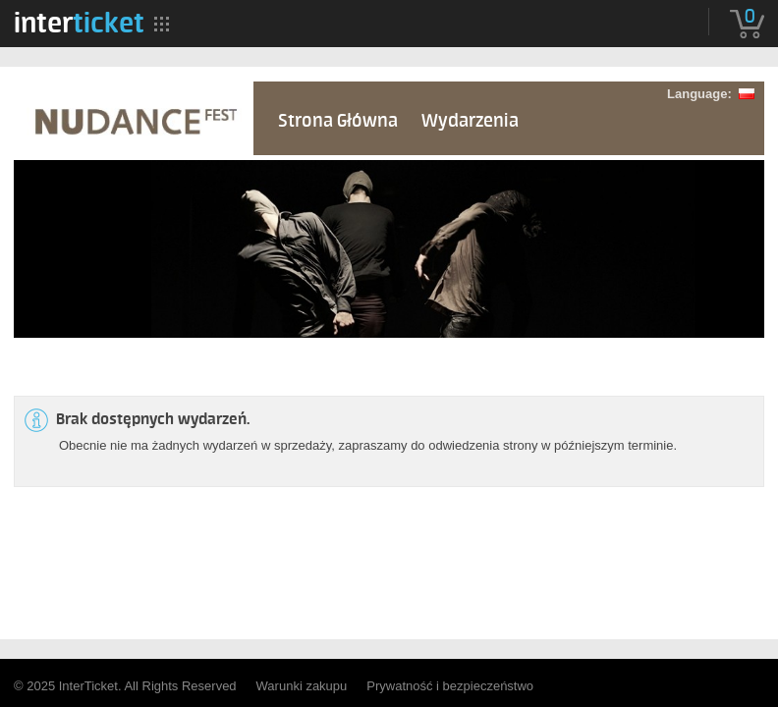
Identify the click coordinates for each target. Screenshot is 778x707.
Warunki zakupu (302, 686)
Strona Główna (338, 121)
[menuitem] (79, 22)
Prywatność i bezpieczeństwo (449, 686)
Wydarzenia (470, 121)
